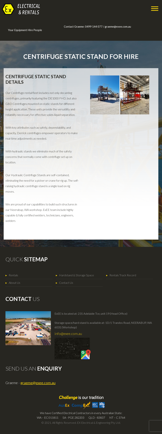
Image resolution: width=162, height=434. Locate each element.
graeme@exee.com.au (118, 26)
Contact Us (63, 282)
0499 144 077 (94, 26)
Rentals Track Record (119, 275)
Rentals (10, 275)
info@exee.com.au (65, 333)
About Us (11, 282)
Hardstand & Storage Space (73, 275)
